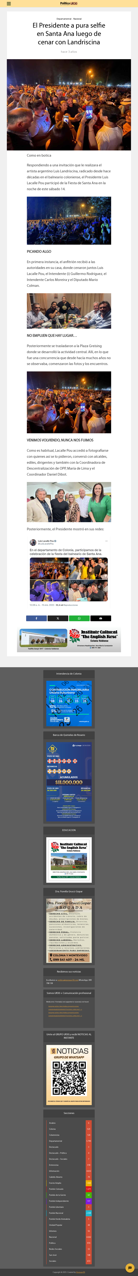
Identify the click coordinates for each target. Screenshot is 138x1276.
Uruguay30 (80, 1272)
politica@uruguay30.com (68, 980)
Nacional (77, 19)
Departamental (64, 19)
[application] (69, 1013)
